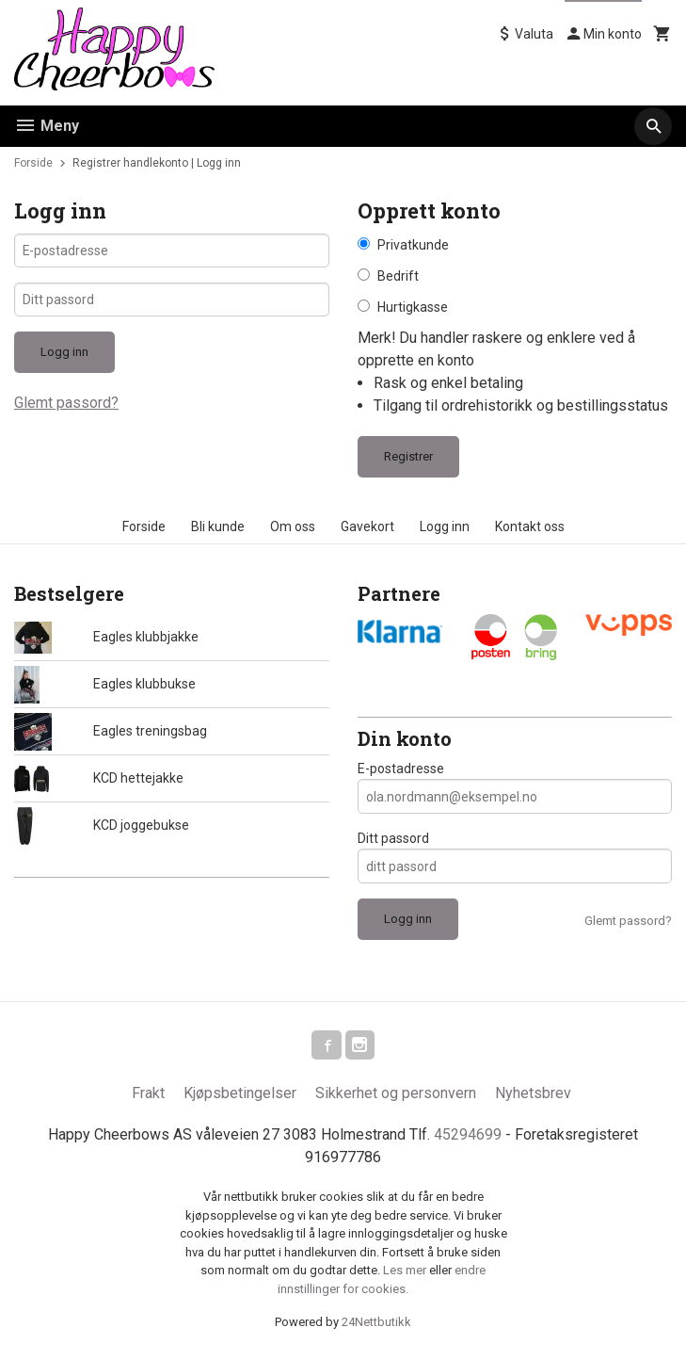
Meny (46, 126)
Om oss (292, 526)
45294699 (468, 1135)
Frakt (148, 1094)
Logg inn (445, 526)
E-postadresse (401, 768)
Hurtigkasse (412, 307)
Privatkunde (413, 244)
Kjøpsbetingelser (239, 1094)
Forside (33, 163)
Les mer (406, 1271)
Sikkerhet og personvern (395, 1094)
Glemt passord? (66, 404)
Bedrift (398, 275)
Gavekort (367, 526)
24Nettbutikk (376, 1323)
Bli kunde (218, 526)
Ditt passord (393, 838)
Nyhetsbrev (533, 1094)
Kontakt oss (530, 526)
